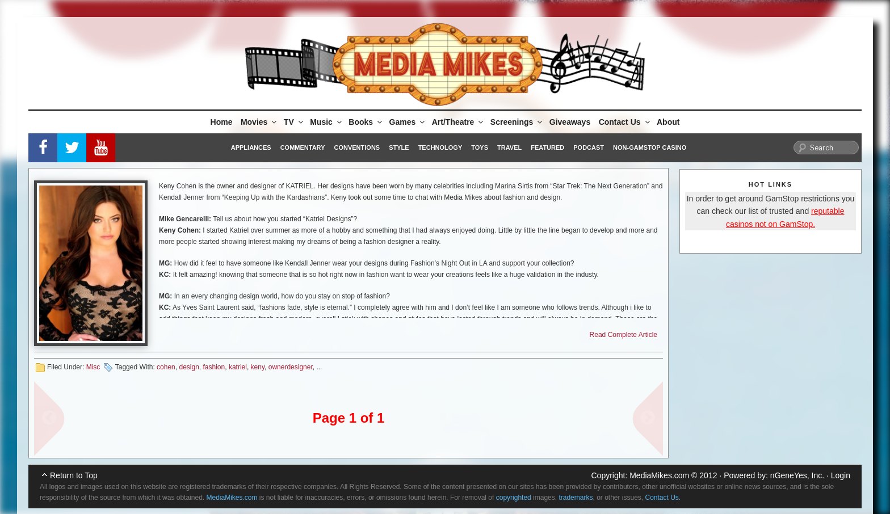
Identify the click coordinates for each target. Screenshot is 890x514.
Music (326, 122)
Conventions (357, 147)
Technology (440, 147)
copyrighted (513, 498)
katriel (238, 367)
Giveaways (569, 122)
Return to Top (74, 475)
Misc (93, 367)
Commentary (302, 147)
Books (366, 122)
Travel (509, 147)
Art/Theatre (458, 122)
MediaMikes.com (659, 475)
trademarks (576, 498)
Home (222, 122)
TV (294, 122)
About (668, 122)
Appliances (251, 147)
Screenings (517, 122)
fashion (214, 367)
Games (408, 122)
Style (399, 147)
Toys (479, 147)
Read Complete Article (623, 335)
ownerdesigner (290, 367)
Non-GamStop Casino (649, 147)
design (189, 367)
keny (258, 367)
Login (840, 475)
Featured (547, 147)
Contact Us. (663, 498)
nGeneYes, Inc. (797, 475)
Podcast (588, 147)
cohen (166, 367)
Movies (259, 122)
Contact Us (625, 122)
